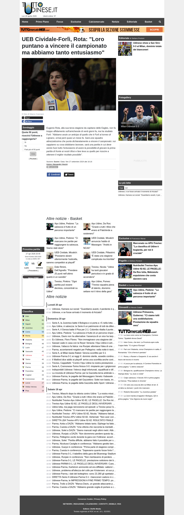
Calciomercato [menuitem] (96, 22)
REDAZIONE (79, 504)
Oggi (121, 188)
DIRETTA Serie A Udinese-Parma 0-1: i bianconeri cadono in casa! (85, 477)
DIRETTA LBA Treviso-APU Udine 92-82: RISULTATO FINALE (82, 420)
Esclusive (124, 238)
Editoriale (124, 38)
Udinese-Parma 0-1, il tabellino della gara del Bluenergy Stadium (84, 454)
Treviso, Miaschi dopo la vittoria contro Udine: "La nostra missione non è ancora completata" (97, 393)
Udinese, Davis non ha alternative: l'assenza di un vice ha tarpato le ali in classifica (93, 336)
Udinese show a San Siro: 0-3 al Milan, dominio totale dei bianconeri (147, 46)
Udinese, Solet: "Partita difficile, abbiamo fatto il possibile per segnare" (86, 440)
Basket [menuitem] (148, 22)
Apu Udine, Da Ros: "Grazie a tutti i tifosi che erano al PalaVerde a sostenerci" (90, 397)
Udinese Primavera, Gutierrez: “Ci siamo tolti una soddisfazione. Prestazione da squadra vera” (146, 319)
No (26, 146)
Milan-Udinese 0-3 (130, 126)
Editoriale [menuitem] (132, 22)
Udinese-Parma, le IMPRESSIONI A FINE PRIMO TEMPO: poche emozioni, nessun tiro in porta (99, 480)
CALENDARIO (91, 504)
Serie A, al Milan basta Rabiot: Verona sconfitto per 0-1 (79, 353)
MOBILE (112, 504)
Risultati (33, 159)
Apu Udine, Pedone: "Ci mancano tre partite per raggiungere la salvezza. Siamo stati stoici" (97, 410)
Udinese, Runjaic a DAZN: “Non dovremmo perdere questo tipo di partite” (88, 433)
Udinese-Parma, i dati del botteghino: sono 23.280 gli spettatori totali (86, 474)
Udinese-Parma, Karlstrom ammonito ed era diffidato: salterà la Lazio (86, 467)
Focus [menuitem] (60, 22)
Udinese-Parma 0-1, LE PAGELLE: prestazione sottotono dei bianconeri (87, 460)
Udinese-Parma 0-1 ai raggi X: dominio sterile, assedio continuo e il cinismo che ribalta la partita (99, 356)
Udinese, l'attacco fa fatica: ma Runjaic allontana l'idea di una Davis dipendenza (91, 346)
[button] (33, 154)
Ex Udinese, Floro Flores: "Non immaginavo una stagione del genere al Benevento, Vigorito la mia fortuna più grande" (110, 339)
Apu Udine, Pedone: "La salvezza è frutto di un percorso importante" (66, 226)
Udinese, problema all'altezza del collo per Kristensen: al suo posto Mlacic (88, 470)
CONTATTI (103, 504)
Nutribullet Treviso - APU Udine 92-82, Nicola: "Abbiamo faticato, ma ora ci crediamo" (94, 413)
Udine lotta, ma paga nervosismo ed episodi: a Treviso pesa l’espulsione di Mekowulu (94, 407)
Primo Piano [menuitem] (42, 22)
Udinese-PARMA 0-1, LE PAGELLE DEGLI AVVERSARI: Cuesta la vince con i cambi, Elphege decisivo (103, 464)
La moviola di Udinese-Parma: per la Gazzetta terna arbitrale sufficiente (87, 373)
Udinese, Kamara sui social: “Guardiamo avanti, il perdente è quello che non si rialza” (94, 309)
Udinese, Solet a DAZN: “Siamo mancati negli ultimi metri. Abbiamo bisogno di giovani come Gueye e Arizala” (106, 430)
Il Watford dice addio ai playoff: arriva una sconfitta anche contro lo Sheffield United (93, 359)
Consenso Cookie (85, 499)
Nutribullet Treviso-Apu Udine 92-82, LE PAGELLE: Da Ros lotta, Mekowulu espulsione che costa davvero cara (106, 400)
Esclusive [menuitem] (76, 22)
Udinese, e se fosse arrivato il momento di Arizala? (77, 312)
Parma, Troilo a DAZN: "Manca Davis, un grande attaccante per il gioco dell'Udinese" (94, 484)
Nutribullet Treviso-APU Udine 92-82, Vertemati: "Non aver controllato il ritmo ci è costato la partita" (101, 417)
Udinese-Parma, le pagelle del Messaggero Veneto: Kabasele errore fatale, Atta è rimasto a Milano (100, 376)
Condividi (54, 174)
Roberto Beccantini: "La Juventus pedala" (140, 392)
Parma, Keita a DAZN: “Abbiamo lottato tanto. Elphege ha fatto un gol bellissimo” (92, 423)
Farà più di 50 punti (32, 149)
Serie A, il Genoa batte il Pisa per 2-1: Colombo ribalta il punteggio (84, 329)
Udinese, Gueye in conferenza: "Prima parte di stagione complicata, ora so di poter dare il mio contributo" (104, 447)
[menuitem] (160, 22)
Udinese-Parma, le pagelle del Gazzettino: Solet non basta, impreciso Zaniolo (90, 379)
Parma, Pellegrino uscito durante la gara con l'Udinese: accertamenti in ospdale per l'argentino (98, 437)
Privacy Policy (100, 499)
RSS (119, 504)
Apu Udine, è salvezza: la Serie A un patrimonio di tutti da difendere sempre (89, 326)
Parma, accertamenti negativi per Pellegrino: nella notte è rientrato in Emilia (89, 349)
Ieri (126, 188)
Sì (25, 142)
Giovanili (123, 307)
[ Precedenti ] (33, 271)
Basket (56, 162)
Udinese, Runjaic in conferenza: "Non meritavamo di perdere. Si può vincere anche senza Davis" (99, 457)
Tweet (69, 174)
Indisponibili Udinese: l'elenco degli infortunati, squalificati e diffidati (85, 369)
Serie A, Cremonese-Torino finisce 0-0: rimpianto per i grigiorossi (84, 366)
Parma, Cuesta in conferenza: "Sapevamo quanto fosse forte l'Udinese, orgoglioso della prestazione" (101, 450)
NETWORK (67, 504)
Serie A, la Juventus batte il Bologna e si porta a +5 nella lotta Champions (88, 323)
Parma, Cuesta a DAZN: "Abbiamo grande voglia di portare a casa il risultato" (90, 487)
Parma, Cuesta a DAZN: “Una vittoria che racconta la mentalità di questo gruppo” (92, 427)
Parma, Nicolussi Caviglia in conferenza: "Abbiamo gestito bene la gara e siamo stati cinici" (97, 444)
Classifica (28, 311)
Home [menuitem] (25, 22)
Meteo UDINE (33, 278)
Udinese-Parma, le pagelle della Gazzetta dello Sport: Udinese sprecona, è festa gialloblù (96, 383)
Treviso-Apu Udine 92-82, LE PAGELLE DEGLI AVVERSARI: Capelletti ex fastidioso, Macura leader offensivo (106, 403)
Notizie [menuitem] (115, 22)
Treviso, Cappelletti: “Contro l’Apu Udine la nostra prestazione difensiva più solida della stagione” (99, 363)
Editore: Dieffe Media (92, 509)
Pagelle (123, 261)
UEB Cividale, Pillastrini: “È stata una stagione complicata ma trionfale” (103, 255)
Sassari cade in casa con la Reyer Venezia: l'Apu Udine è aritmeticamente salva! (91, 343)
